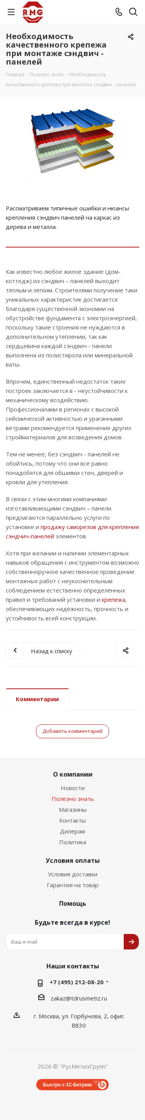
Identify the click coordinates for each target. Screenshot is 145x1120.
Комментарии (37, 699)
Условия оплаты (73, 860)
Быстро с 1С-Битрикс (67, 1085)
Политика (72, 842)
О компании (72, 774)
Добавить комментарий (72, 730)
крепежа (113, 599)
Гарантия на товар (73, 885)
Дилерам (72, 831)
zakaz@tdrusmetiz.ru (79, 998)
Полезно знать (72, 798)
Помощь (72, 903)
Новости (73, 788)
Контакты (72, 820)
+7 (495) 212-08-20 (76, 982)
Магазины (73, 809)
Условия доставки (72, 874)
